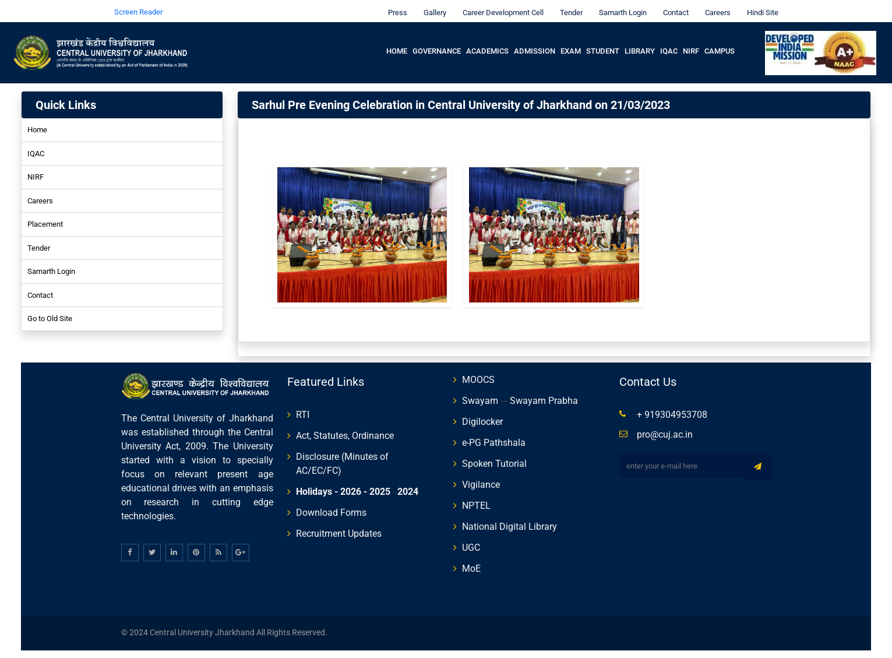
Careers (715, 6)
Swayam (480, 394)
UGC (471, 541)
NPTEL (476, 499)
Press (394, 6)
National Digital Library (509, 520)
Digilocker (482, 415)
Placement (45, 217)
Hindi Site (759, 6)
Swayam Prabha (544, 394)
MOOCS (478, 373)
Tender (568, 6)
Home (396, 44)
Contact (673, 6)
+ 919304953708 (672, 408)
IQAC (669, 44)
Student (602, 44)
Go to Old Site (49, 312)
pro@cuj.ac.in (665, 428)
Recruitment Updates (339, 527)
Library (640, 44)
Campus (719, 44)
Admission (534, 44)
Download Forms (331, 506)
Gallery (432, 6)
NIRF (691, 44)
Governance (436, 44)
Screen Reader (138, 5)
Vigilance (481, 478)
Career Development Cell (500, 6)
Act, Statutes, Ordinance (345, 429)
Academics (487, 44)
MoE (471, 562)
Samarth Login (620, 6)
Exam (570, 44)
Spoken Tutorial (494, 457)
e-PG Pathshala (494, 436)
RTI (302, 408)
